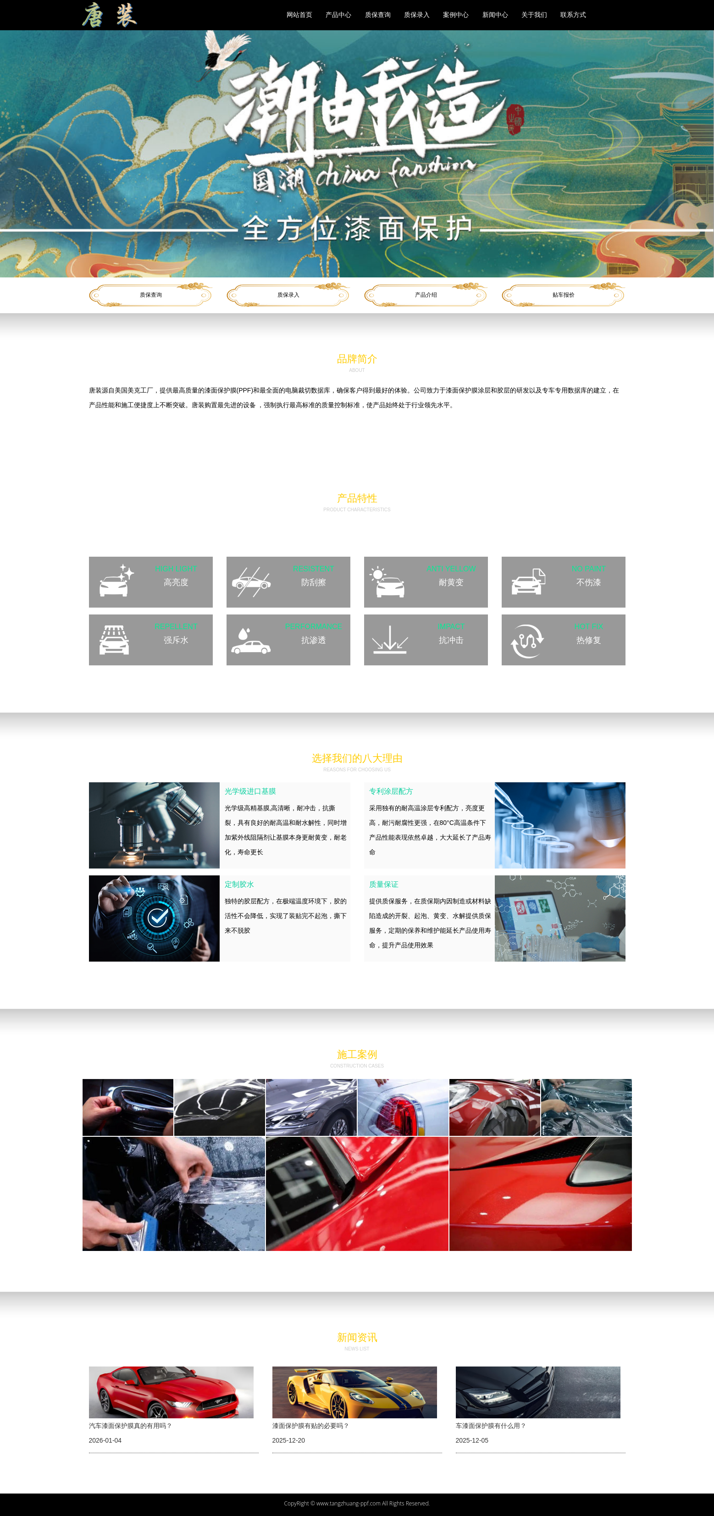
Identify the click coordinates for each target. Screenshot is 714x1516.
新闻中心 (495, 14)
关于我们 (534, 14)
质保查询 (378, 14)
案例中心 (456, 14)
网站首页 (299, 14)
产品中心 (338, 14)
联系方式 (573, 14)
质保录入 (417, 14)
